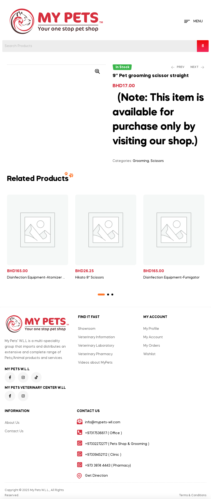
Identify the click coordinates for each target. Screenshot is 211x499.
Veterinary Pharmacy (95, 354)
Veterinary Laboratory (96, 345)
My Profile (151, 328)
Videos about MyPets (95, 362)
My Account (153, 337)
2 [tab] (108, 294)
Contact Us (14, 431)
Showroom (86, 328)
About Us (12, 422)
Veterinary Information (96, 337)
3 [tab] (112, 294)
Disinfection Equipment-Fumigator (171, 277)
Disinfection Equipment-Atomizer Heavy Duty (36, 277)
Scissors (157, 161)
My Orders (151, 345)
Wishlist (149, 354)
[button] (97, 71)
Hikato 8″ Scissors (89, 277)
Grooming (141, 161)
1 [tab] (101, 294)
